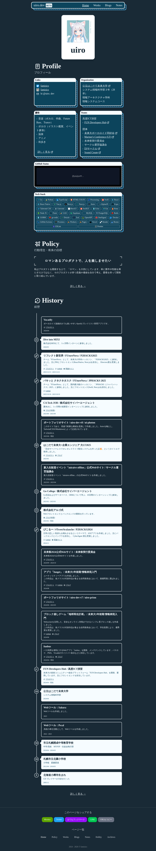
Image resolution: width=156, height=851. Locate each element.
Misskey (47, 820)
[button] (78, 37)
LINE (92, 820)
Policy (54, 837)
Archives (111, 837)
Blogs (108, 5)
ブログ (58, 455)
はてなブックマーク (76, 820)
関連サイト (68, 369)
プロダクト (49, 327)
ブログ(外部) (49, 410)
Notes (119, 5)
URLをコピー (106, 820)
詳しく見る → (78, 286)
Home (85, 5)
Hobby (99, 837)
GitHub (58, 369)
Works (97, 5)
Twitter (59, 820)
